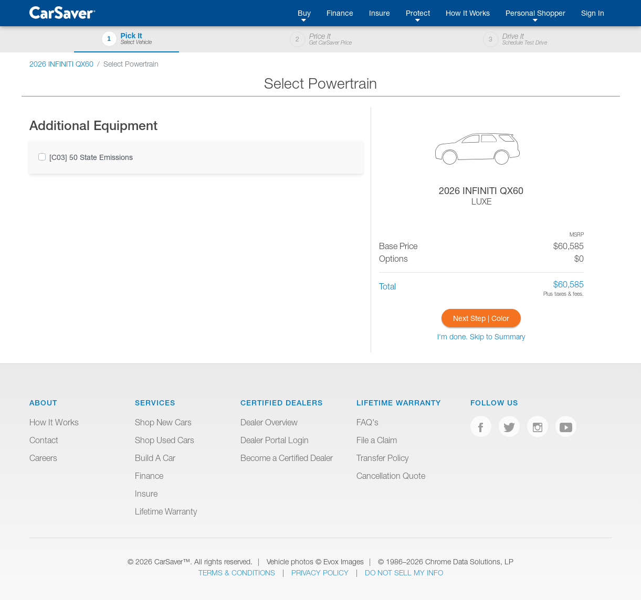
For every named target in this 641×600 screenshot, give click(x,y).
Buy (304, 12)
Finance (340, 12)
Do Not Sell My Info (404, 572)
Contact (43, 440)
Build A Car (155, 458)
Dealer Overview (269, 422)
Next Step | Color (481, 318)
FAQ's (367, 422)
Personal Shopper (535, 12)
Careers (43, 458)
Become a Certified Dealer (286, 458)
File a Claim (376, 440)
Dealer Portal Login (274, 440)
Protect (418, 12)
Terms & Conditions (237, 572)
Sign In (592, 12)
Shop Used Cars (164, 440)
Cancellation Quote (390, 475)
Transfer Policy (382, 458)
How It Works (468, 12)
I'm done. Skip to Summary (481, 336)
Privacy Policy (321, 572)
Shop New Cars (163, 422)
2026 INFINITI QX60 (61, 63)
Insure (379, 12)
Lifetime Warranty (166, 511)
